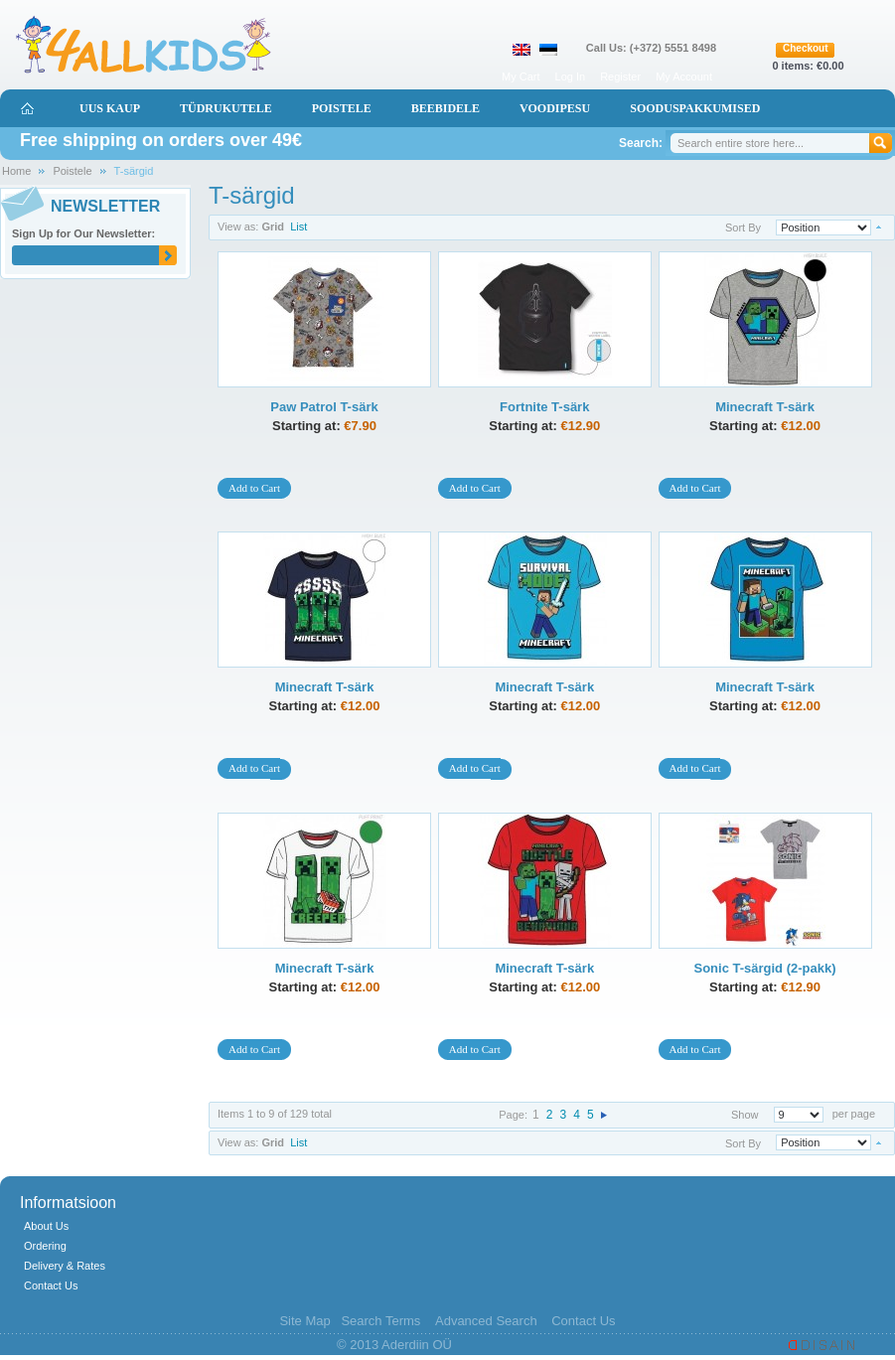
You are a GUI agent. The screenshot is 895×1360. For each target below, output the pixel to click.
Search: (641, 143)
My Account (684, 76)
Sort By (743, 227)
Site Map (304, 1320)
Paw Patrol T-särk (323, 406)
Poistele (72, 171)
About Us (46, 1226)
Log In (570, 76)
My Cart (521, 76)
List (298, 226)
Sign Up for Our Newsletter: (83, 233)
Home (16, 171)
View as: (238, 226)
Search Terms (380, 1320)
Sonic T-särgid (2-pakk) (764, 968)
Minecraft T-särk (765, 406)
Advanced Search (486, 1320)
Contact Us (50, 1285)
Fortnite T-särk (544, 406)
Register (620, 76)
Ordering (45, 1246)
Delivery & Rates (64, 1266)
